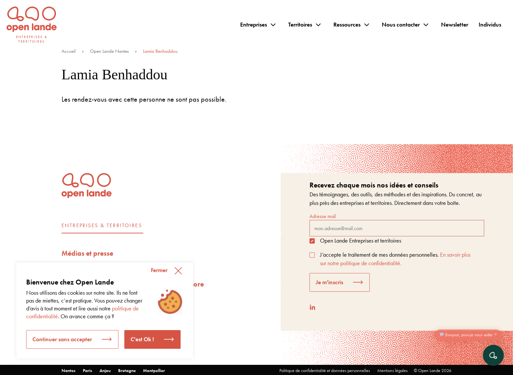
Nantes (69, 370)
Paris (87, 370)
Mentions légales (392, 370)
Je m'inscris (329, 282)
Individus (490, 24)
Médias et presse (87, 253)
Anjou (105, 370)
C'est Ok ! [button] (142, 339)
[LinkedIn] (312, 307)
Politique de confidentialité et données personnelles (324, 370)
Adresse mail (397, 224)
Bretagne (127, 370)
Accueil (69, 51)
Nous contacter (401, 24)
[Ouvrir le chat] (493, 355)
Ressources (347, 24)
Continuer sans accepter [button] (62, 339)
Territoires (300, 24)
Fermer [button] (159, 270)
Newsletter (454, 24)
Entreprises (253, 24)
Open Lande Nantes (109, 51)
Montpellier (154, 370)
